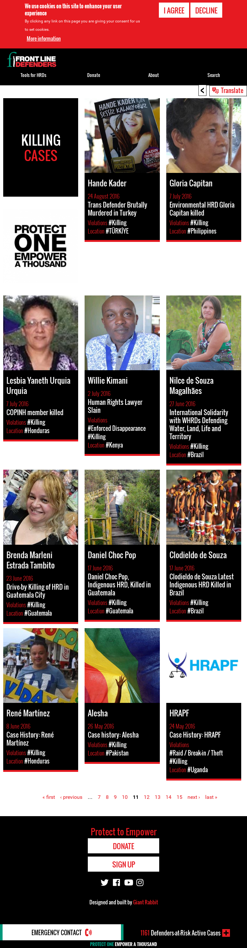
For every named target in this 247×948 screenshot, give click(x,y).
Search (213, 75)
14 (168, 797)
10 (125, 797)
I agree (174, 9)
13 (157, 797)
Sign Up (123, 864)
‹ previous (71, 797)
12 (147, 797)
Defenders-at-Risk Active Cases (181, 933)
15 (179, 797)
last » (211, 797)
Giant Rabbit (145, 902)
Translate (232, 90)
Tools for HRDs (33, 75)
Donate (93, 75)
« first (48, 797)
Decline (206, 9)
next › (194, 797)
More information (44, 37)
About (153, 75)
